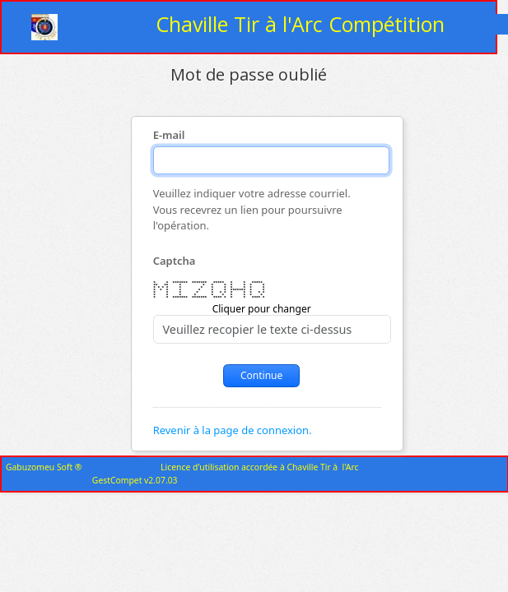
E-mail (169, 135)
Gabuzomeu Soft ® (44, 467)
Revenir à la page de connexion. (232, 430)
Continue (261, 375)
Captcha (174, 261)
